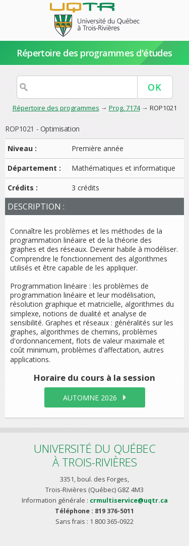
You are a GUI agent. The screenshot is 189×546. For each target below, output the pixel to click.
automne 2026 (90, 397)
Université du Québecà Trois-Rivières (95, 455)
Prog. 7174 (124, 107)
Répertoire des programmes (56, 107)
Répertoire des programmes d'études (94, 53)
